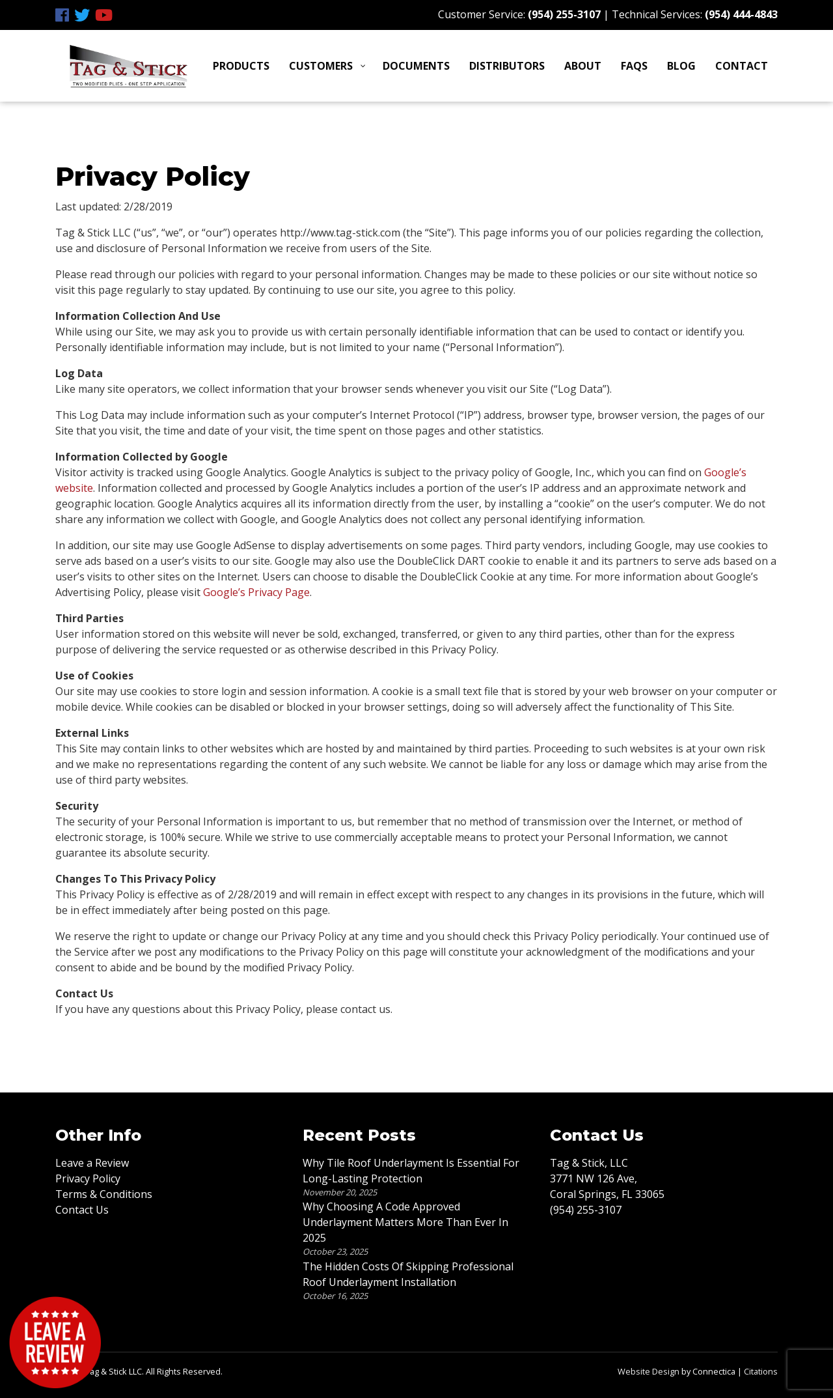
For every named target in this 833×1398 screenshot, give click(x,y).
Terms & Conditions (103, 1194)
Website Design (648, 1371)
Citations (761, 1371)
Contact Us (82, 1210)
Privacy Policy (87, 1178)
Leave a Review (92, 1163)
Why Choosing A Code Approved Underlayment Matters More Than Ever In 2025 (405, 1222)
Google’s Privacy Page (256, 592)
